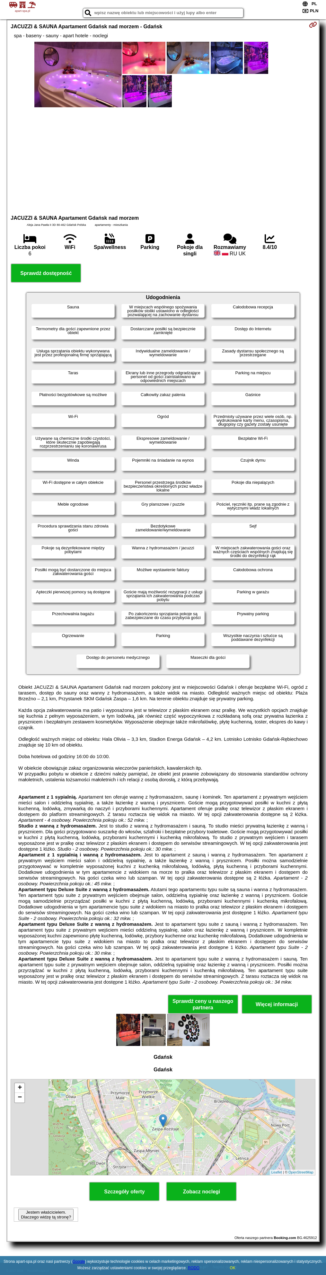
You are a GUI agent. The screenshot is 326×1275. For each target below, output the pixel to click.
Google (79, 1261)
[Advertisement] (163, 160)
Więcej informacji (277, 1004)
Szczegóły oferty (124, 1191)
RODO (193, 1268)
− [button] (20, 1097)
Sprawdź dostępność (46, 273)
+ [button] (20, 1088)
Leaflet (276, 1172)
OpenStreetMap (300, 1172)
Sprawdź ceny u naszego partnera (202, 1004)
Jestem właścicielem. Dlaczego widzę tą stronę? (46, 1214)
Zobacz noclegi (201, 1191)
